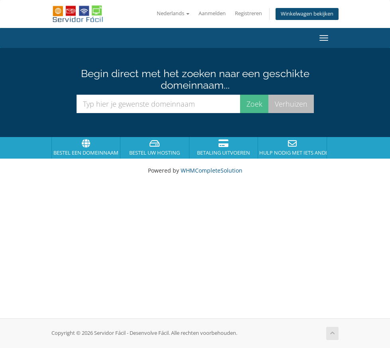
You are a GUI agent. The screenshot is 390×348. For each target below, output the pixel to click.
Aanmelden (212, 13)
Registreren (248, 13)
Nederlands (173, 13)
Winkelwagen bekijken (307, 13)
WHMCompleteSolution (211, 170)
